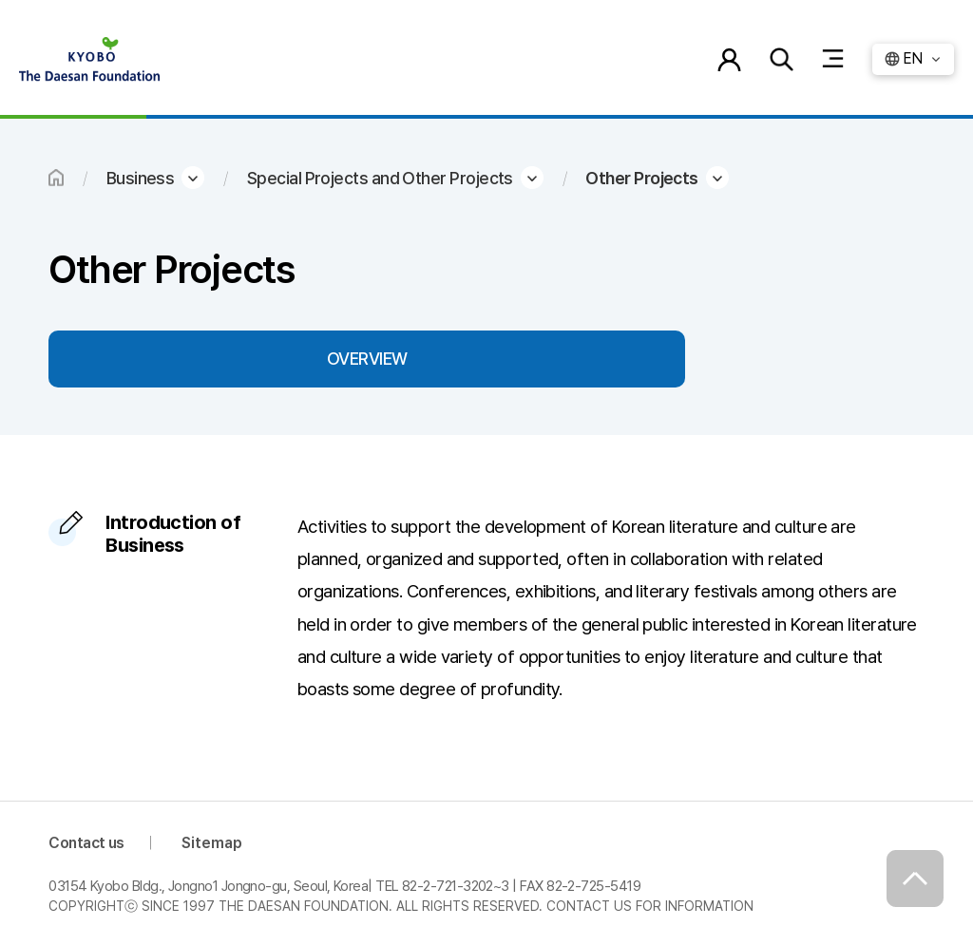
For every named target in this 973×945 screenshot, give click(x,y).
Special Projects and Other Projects (380, 178)
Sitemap (211, 843)
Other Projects (641, 178)
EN (913, 58)
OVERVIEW (367, 359)
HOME (56, 177)
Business (140, 178)
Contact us (86, 843)
